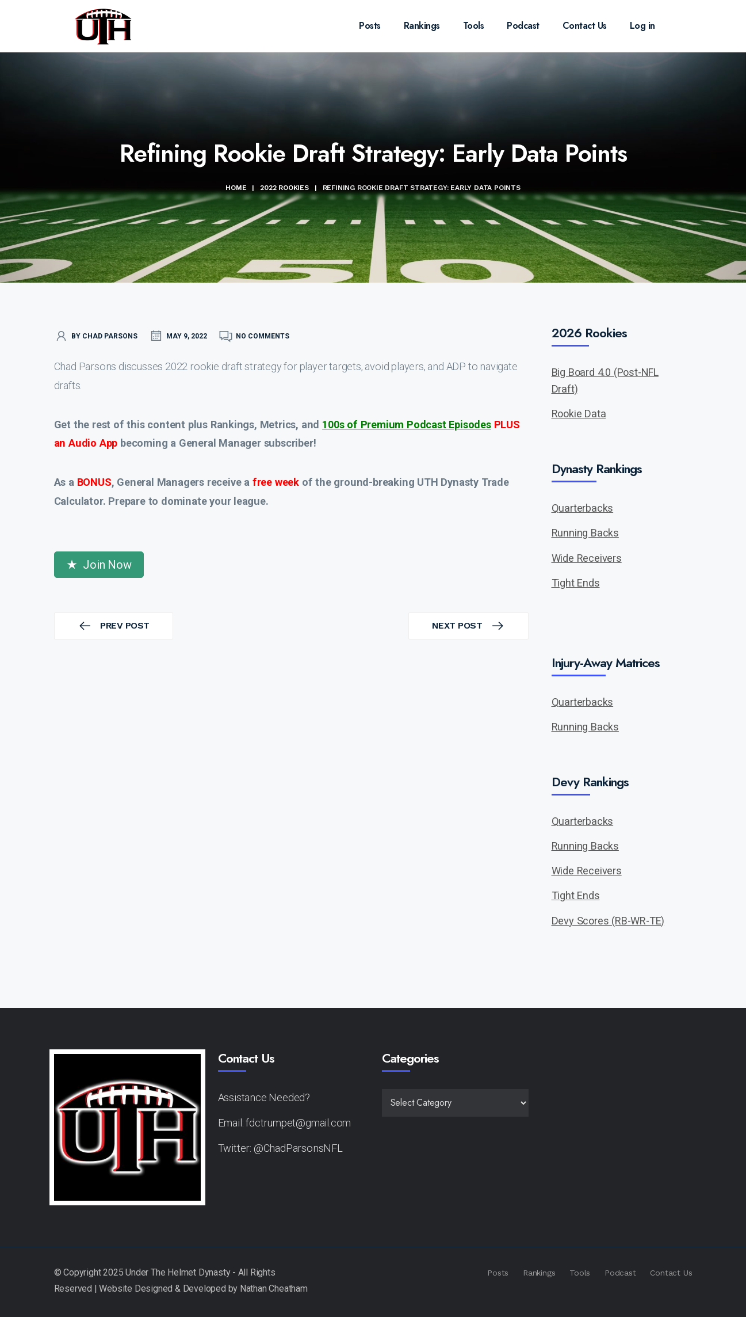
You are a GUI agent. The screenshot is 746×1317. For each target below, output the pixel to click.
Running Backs (585, 533)
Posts (370, 25)
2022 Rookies (284, 188)
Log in (642, 25)
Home (235, 188)
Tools (473, 25)
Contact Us (585, 25)
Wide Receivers (587, 558)
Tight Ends (576, 583)
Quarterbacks (583, 508)
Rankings (422, 25)
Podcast (523, 25)
